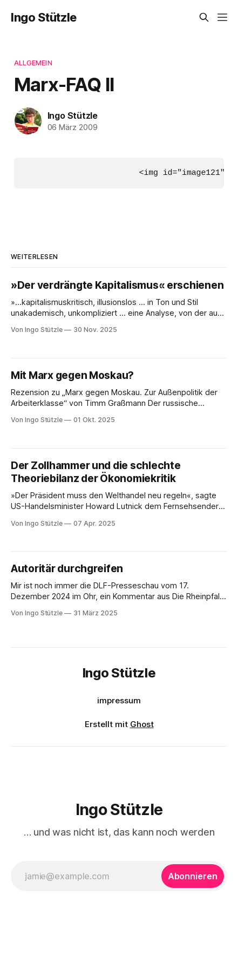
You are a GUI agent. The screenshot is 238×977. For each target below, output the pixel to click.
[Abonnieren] (192, 875)
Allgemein (33, 62)
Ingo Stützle (44, 17)
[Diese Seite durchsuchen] (204, 17)
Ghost (142, 724)
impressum (119, 700)
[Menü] (222, 17)
